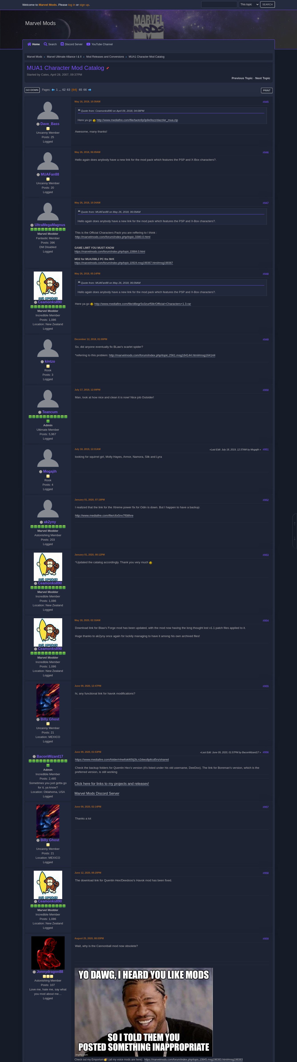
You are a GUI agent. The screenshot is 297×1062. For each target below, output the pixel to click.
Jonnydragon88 (50, 972)
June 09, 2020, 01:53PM (88, 752)
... (60, 89)
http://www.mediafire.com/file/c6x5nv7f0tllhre (104, 515)
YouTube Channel (99, 44)
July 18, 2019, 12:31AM (88, 449)
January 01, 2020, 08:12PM (90, 554)
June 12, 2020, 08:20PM (88, 872)
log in (71, 4)
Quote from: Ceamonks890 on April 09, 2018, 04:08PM (112, 110)
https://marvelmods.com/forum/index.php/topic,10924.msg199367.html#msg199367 (124, 262)
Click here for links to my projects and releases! (112, 784)
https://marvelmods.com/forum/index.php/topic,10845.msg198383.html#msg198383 (193, 1059)
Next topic (262, 78)
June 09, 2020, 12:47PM (88, 686)
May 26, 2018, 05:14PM (87, 273)
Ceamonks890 (50, 302)
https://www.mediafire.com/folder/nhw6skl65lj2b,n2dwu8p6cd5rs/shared (122, 759)
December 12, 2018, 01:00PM (91, 339)
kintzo (50, 361)
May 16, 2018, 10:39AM (87, 101)
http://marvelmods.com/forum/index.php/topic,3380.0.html (112, 237)
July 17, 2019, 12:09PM (87, 389)
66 (85, 89)
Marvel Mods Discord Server (97, 793)
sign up (84, 4)
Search (50, 44)
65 (80, 89)
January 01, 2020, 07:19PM (90, 499)
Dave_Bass (49, 124)
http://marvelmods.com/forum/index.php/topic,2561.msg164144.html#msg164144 (162, 355)
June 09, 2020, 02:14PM (88, 806)
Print (267, 90)
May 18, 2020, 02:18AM (87, 620)
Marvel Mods (40, 23)
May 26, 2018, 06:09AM (87, 152)
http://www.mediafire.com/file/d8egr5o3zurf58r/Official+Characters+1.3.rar (142, 303)
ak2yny (50, 522)
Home (33, 44)
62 (64, 89)
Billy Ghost (50, 719)
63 (68, 89)
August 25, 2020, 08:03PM (89, 938)
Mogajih (50, 471)
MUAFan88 (50, 174)
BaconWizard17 (50, 756)
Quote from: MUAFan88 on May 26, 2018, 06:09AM (111, 211)
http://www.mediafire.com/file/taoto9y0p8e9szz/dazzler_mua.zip (137, 120)
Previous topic (242, 78)
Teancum (50, 412)
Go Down (32, 90)
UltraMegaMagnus (50, 225)
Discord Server (71, 44)
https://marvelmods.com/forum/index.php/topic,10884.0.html (110, 251)
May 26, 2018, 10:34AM (87, 202)
